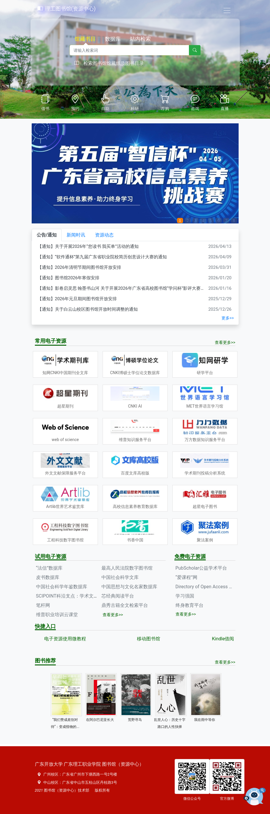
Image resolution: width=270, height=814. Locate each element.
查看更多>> (225, 342)
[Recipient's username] (129, 50)
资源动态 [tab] (104, 235)
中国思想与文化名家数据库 (129, 586)
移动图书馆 (148, 638)
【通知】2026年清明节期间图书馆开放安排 (79, 267)
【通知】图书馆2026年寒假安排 (68, 277)
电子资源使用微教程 (65, 638)
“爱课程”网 (186, 577)
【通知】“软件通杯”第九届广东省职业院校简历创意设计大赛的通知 (102, 257)
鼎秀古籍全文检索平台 (124, 605)
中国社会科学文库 (120, 577)
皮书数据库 (47, 577)
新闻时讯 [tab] (76, 235)
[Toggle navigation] (227, 10)
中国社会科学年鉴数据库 (61, 586)
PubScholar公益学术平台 (201, 568)
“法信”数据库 (49, 568)
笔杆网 (43, 605)
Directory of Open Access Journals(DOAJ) (205, 586)
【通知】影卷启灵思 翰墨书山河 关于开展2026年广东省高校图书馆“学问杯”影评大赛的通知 (125, 288)
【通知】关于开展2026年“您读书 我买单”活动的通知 (88, 246)
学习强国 (185, 596)
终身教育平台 (189, 605)
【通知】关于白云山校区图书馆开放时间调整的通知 (87, 309)
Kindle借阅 (223, 638)
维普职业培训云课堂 (57, 614)
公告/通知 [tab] (47, 235)
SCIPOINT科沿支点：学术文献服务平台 (76, 596)
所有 (106, 790)
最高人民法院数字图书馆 (127, 568)
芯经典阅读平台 (117, 596)
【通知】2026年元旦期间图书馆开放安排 (77, 298)
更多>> (227, 318)
